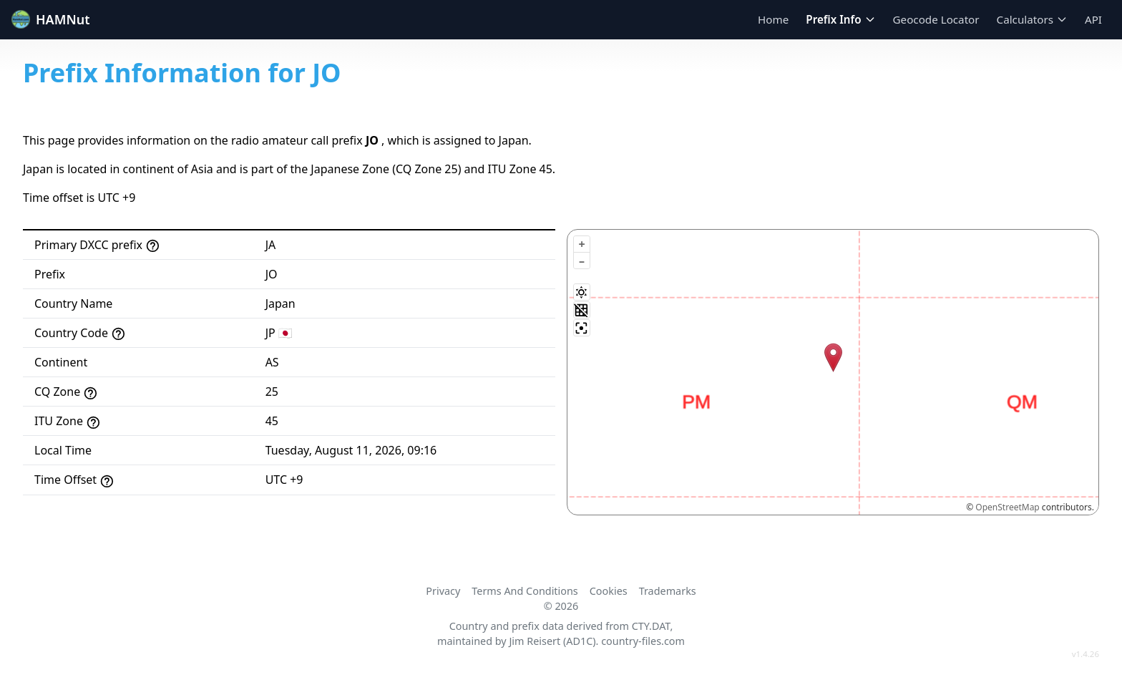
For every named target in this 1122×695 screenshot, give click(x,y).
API (1093, 19)
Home (773, 19)
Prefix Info (840, 19)
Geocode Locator (936, 19)
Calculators (1032, 19)
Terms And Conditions (524, 591)
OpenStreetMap (1007, 507)
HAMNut (50, 19)
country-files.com (643, 641)
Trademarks (667, 591)
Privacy (443, 591)
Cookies (609, 591)
